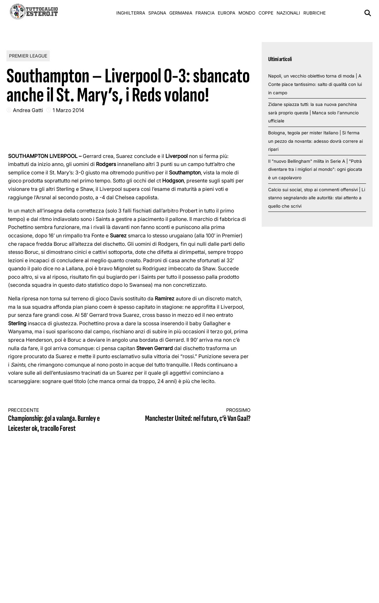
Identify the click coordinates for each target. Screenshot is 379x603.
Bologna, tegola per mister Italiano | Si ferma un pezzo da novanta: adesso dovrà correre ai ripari (315, 141)
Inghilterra (130, 13)
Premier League (28, 55)
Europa (226, 13)
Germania (180, 13)
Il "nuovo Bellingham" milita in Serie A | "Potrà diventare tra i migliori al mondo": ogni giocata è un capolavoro (315, 169)
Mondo (246, 13)
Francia (205, 13)
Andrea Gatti (28, 110)
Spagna (157, 13)
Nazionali (288, 13)
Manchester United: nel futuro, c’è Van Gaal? (196, 415)
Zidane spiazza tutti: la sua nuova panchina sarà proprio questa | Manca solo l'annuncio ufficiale (313, 112)
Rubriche (314, 13)
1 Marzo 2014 (68, 110)
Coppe (265, 13)
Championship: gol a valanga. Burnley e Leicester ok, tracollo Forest (62, 420)
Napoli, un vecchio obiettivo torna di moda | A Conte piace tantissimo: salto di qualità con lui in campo (315, 84)
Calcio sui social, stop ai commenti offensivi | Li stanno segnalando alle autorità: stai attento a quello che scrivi (316, 198)
